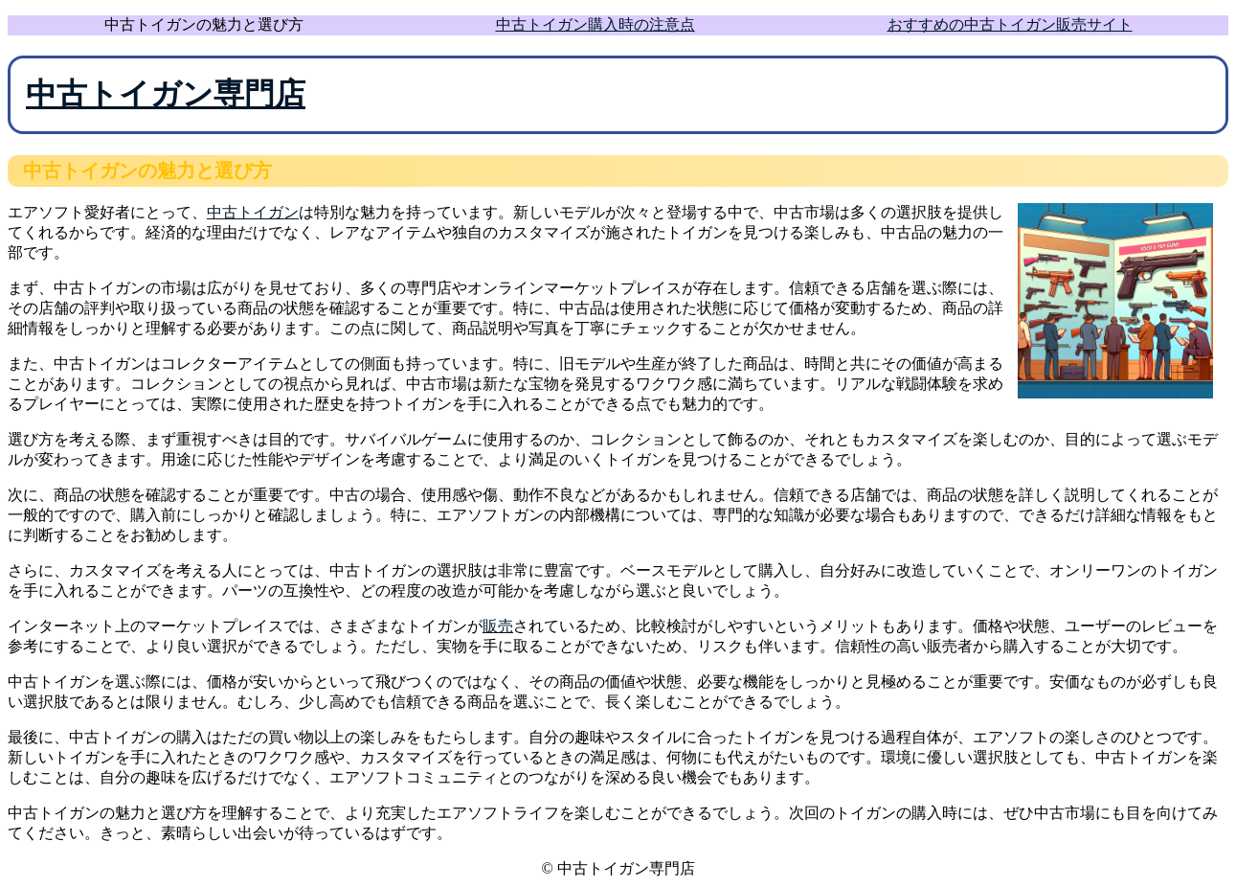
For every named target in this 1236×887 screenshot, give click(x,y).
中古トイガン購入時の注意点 (595, 24)
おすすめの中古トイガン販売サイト (1010, 24)
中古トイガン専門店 (165, 94)
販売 (498, 626)
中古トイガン (253, 212)
